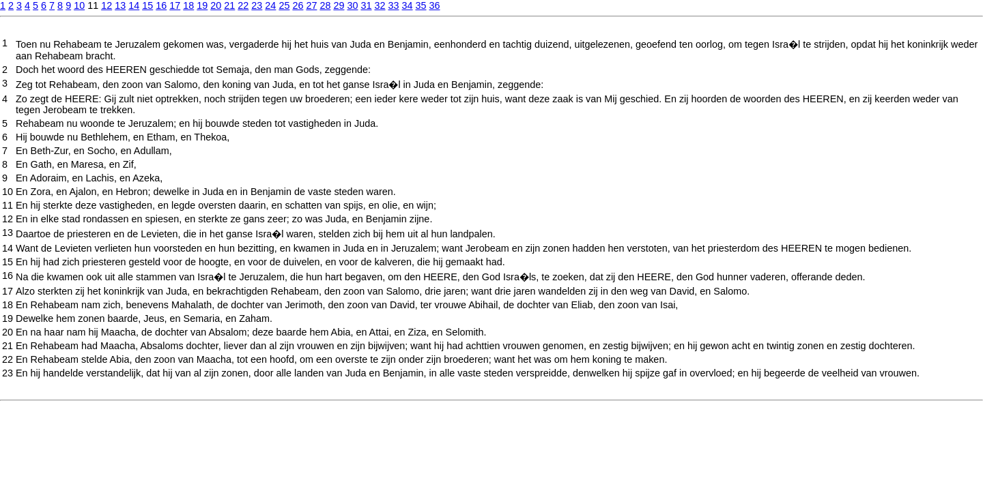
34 (407, 5)
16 (161, 5)
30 (352, 5)
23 (256, 5)
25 (284, 5)
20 (215, 5)
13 (120, 5)
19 (202, 5)
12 (106, 5)
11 (7, 205)
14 (133, 5)
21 (229, 5)
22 (243, 5)
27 (311, 5)
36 (434, 5)
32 (379, 5)
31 (365, 5)
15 (147, 5)
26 (297, 5)
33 (393, 5)
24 (270, 5)
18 (188, 5)
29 (338, 5)
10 (79, 5)
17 (174, 5)
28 (324, 5)
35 (421, 5)
